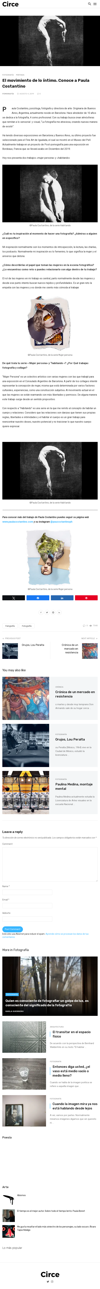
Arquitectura (57, 1027)
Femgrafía (8, 94)
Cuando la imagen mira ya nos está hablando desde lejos (75, 1106)
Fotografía (8, 75)
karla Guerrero (14, 1011)
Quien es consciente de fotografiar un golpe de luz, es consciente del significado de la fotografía (47, 1003)
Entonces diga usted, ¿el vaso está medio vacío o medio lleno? (71, 1071)
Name (6, 886)
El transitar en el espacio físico (72, 1034)
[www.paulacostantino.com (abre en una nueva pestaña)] (17, 521)
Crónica (59, 687)
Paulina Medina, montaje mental (74, 786)
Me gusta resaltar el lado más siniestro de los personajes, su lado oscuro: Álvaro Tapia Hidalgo (56, 1228)
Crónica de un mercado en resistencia (70, 648)
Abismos (21, 1195)
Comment (7, 844)
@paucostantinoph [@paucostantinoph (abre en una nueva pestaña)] (61, 521)
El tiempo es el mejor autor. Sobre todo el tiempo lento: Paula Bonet (51, 1211)
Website (6, 913)
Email (5, 899)
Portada (20, 75)
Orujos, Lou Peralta (33, 644)
